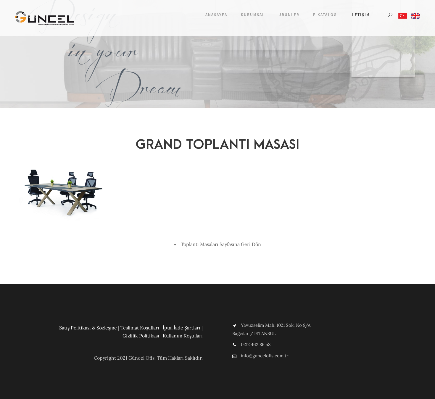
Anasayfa (216, 14)
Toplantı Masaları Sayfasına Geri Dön (221, 244)
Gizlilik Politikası (141, 336)
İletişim (360, 14)
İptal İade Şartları (181, 328)
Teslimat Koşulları (139, 328)
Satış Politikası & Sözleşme (88, 328)
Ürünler (288, 14)
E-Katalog (325, 14)
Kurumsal (253, 14)
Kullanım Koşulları (183, 336)
